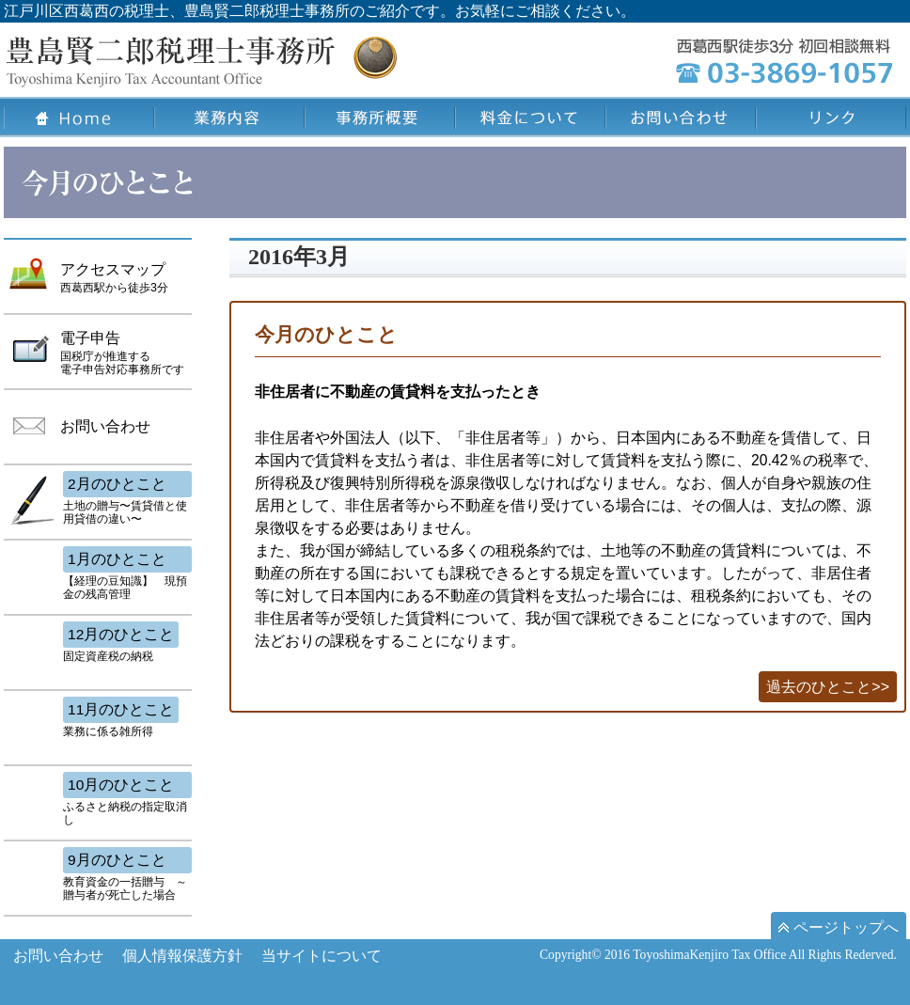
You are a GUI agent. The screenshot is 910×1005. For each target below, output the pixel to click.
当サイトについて (321, 956)
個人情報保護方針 (182, 956)
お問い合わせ (58, 956)
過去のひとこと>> (827, 687)
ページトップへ (838, 927)
